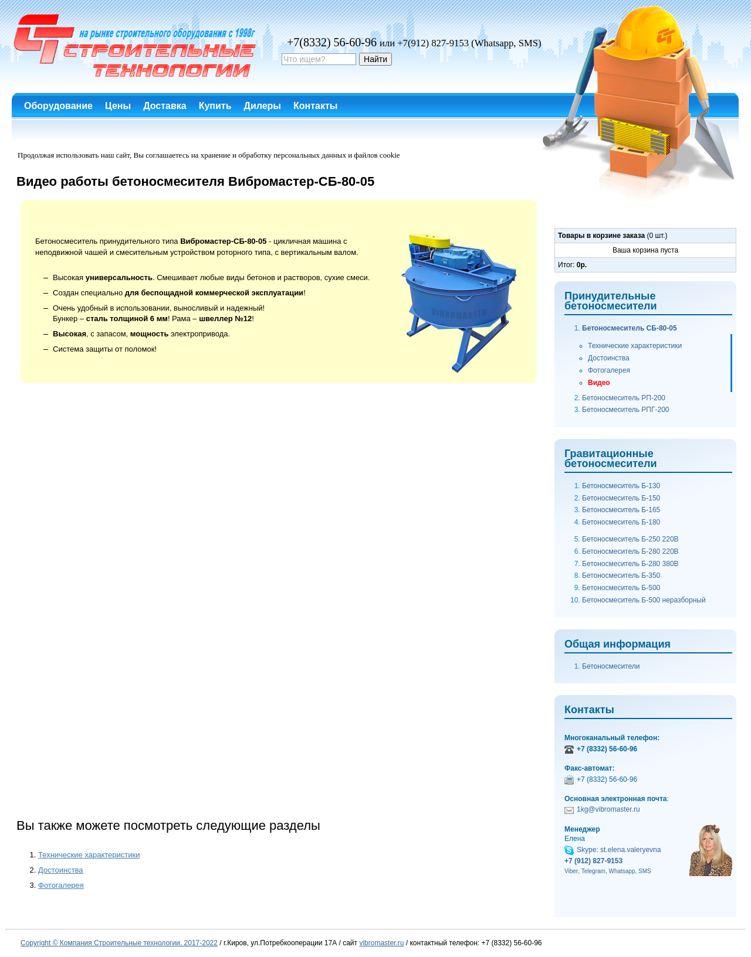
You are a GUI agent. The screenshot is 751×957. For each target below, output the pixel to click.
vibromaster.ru (381, 943)
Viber (571, 871)
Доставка (165, 106)
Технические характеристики (89, 854)
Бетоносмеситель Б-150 (621, 498)
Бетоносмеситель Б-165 (621, 510)
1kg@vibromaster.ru (608, 809)
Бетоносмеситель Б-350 (621, 575)
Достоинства (60, 870)
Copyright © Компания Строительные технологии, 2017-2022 (119, 943)
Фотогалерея (61, 885)
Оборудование (58, 106)
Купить (215, 106)
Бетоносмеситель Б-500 (621, 588)
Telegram (593, 871)
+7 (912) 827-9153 (593, 861)
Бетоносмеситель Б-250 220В (630, 539)
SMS (644, 871)
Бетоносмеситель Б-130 (621, 486)
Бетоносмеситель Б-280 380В (630, 564)
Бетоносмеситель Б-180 (621, 522)
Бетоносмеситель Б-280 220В (630, 551)
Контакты (315, 106)
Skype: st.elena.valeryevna (619, 850)
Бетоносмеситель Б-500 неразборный (644, 600)
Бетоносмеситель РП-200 (623, 398)
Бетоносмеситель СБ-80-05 (629, 328)
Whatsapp (621, 871)
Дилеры (263, 106)
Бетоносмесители (611, 666)
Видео (599, 383)
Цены (118, 106)
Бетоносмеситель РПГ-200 (625, 410)
